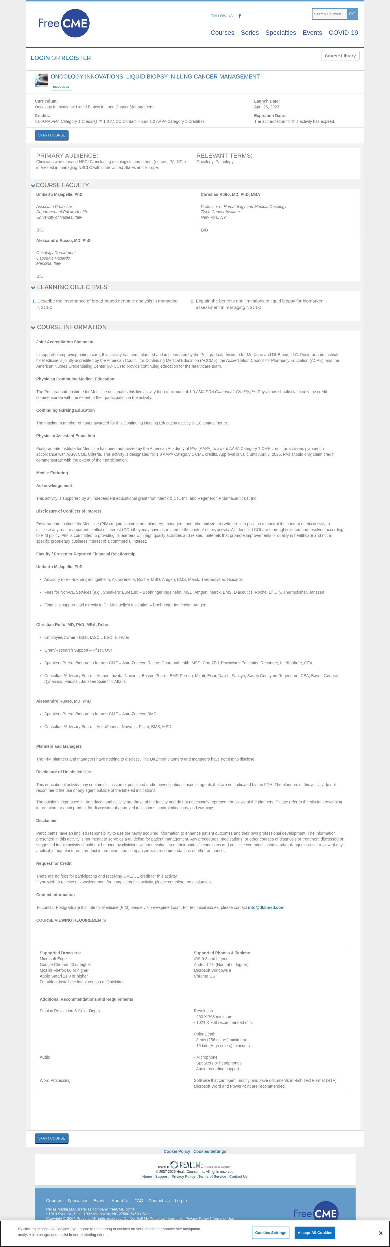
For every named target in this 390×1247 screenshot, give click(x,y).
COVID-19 (343, 32)
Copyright (54, 1218)
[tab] (195, 185)
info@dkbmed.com (266, 907)
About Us (121, 1200)
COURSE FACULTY (60, 185)
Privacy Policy (197, 1218)
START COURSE (51, 135)
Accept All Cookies (315, 1238)
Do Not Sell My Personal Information (154, 1218)
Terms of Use (223, 1218)
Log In (181, 1200)
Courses (222, 32)
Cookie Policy (177, 1151)
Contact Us (159, 1200)
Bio (40, 230)
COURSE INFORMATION (69, 327)
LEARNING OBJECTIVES (69, 287)
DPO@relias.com (203, 1223)
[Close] (380, 1238)
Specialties (280, 32)
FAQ (138, 1200)
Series (250, 32)
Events (312, 32)
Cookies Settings (209, 1151)
